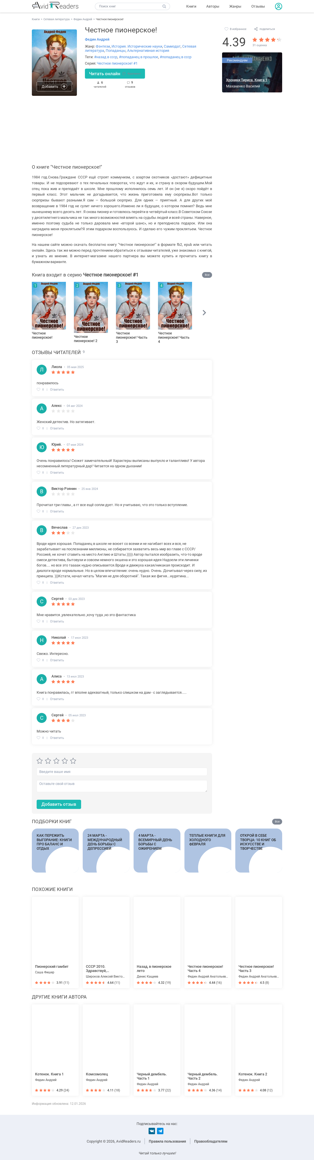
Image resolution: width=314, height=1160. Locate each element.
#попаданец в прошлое (138, 57)
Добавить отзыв (58, 804)
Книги (191, 6)
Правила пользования (167, 1141)
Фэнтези (103, 46)
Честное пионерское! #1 (117, 63)
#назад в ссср (105, 57)
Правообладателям (210, 1141)
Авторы (212, 6)
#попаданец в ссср (175, 57)
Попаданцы (116, 50)
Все (207, 274)
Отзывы (258, 6)
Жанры (235, 6)
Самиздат (172, 46)
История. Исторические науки (137, 46)
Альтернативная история (148, 50)
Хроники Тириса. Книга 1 (246, 80)
